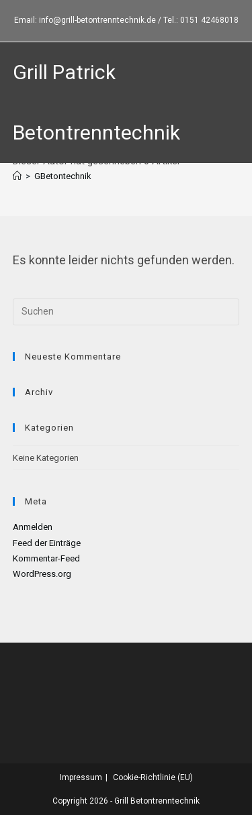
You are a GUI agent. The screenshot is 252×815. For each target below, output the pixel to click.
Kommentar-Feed (46, 558)
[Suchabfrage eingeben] (126, 311)
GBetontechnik (62, 176)
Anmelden (32, 527)
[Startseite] (17, 176)
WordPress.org (42, 574)
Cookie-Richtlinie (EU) (153, 777)
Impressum (81, 777)
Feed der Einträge (47, 543)
